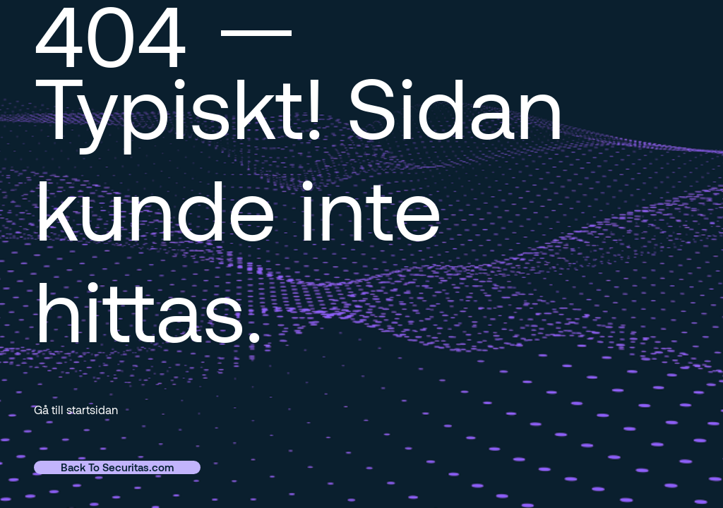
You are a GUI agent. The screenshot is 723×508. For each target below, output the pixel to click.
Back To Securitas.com (117, 467)
